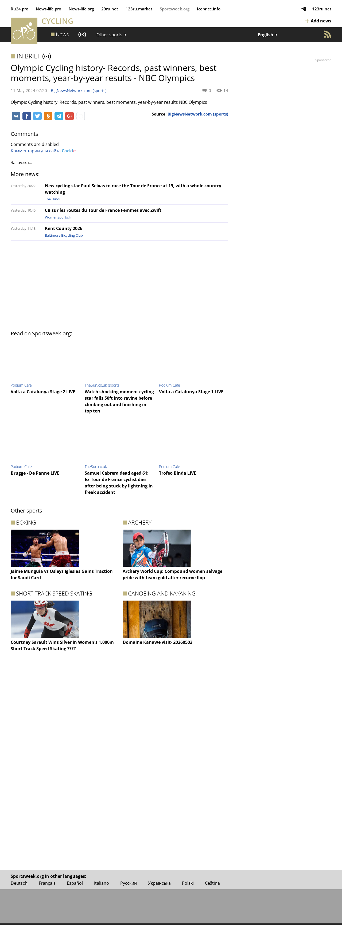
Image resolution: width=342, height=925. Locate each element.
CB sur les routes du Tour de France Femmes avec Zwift (103, 210)
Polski (188, 883)
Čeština (212, 883)
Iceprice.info (208, 8)
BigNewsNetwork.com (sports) (78, 90)
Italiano (101, 883)
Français (47, 883)
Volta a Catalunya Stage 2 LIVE (43, 392)
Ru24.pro (19, 8)
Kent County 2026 (63, 228)
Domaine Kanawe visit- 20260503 (157, 642)
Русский (128, 883)
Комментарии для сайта (43, 151)
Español (75, 883)
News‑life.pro (48, 8)
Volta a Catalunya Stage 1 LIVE (191, 392)
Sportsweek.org (174, 8)
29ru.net (109, 8)
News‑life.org (81, 8)
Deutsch (19, 883)
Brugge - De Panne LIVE (35, 473)
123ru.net (321, 8)
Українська (159, 883)
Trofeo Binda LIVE (177, 473)
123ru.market (139, 8)
